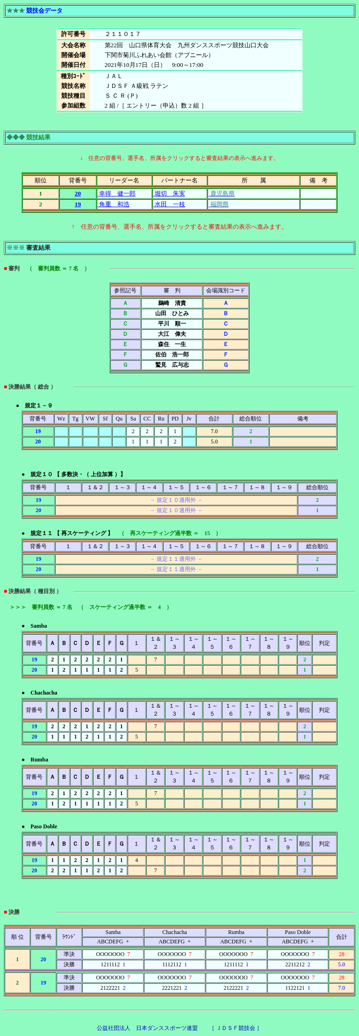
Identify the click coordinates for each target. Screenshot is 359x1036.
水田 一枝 (169, 204)
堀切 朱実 (169, 193)
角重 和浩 (113, 204)
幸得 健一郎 (117, 193)
